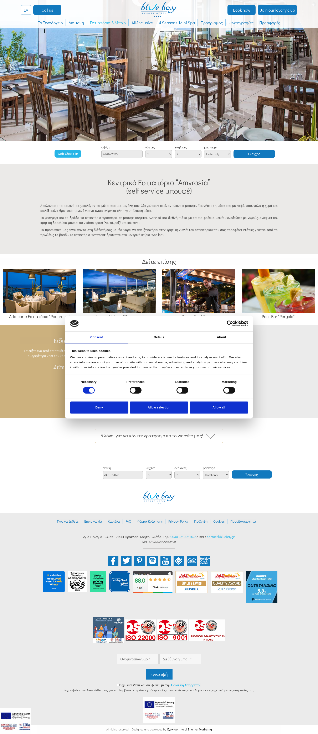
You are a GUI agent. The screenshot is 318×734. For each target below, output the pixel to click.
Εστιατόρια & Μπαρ (108, 22)
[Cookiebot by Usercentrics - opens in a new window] (230, 323)
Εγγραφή (159, 674)
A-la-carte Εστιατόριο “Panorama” (39, 316)
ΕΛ (26, 10)
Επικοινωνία (93, 521)
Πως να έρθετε (67, 521)
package (210, 147)
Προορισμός (212, 22)
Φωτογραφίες (241, 22)
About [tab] (221, 337)
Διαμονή (76, 22)
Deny (99, 407)
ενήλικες (181, 147)
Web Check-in (67, 153)
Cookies (219, 521)
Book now (241, 10)
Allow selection (159, 407)
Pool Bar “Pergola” (278, 316)
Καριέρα (114, 521)
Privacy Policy (178, 521)
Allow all (218, 407)
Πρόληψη (200, 521)
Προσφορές (269, 22)
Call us (47, 10)
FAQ (128, 521)
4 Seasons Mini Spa (177, 22)
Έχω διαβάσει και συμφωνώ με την (160, 685)
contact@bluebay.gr (221, 536)
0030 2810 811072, (183, 536)
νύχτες (150, 147)
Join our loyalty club (277, 10)
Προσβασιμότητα (243, 521)
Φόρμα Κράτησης (150, 521)
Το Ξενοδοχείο (50, 22)
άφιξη (105, 147)
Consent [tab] (96, 337)
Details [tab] (159, 337)
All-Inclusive (142, 22)
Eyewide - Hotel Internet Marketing (189, 729)
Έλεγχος (254, 153)
